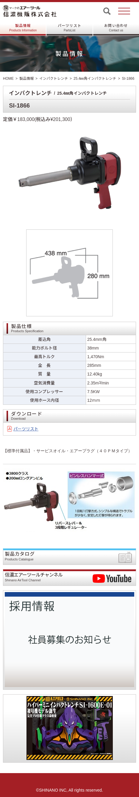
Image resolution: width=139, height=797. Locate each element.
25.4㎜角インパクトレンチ (95, 78)
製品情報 (23, 28)
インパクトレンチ (53, 78)
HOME (8, 78)
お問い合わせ (116, 28)
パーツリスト (69, 28)
